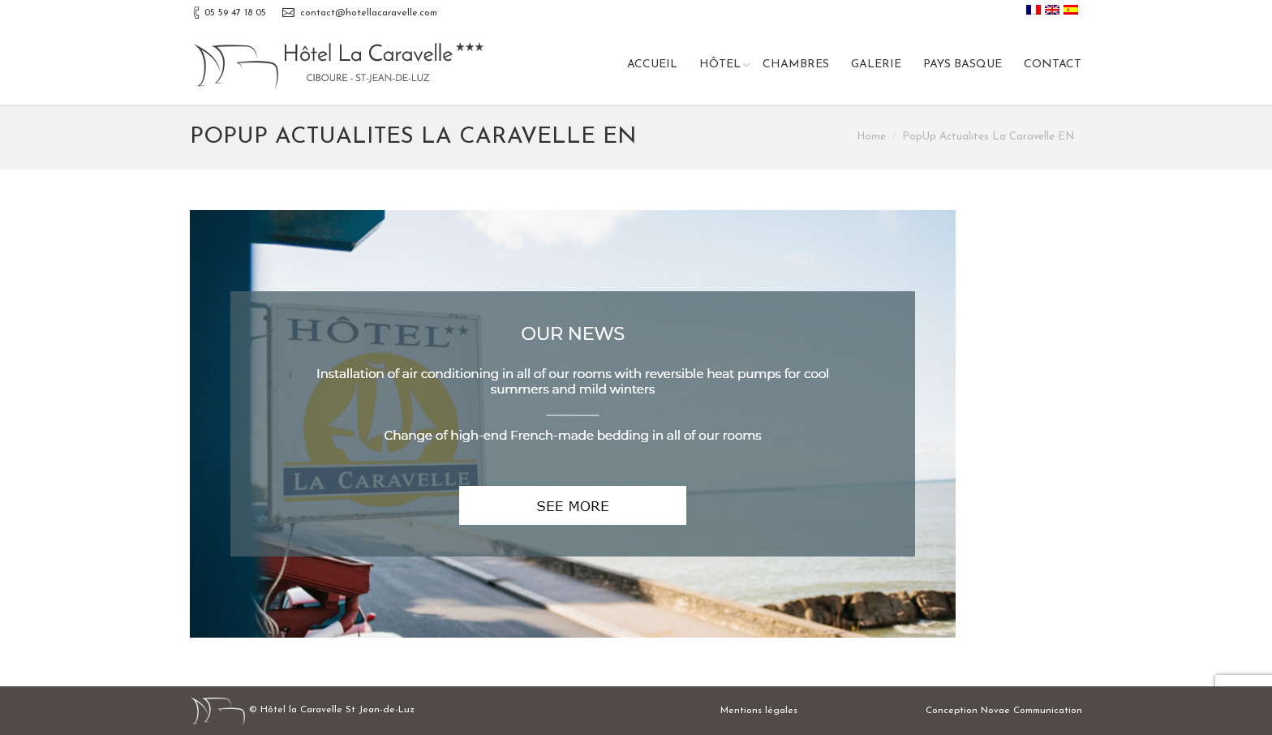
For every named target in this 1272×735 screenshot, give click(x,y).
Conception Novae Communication (1004, 711)
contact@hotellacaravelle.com (368, 13)
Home (871, 136)
